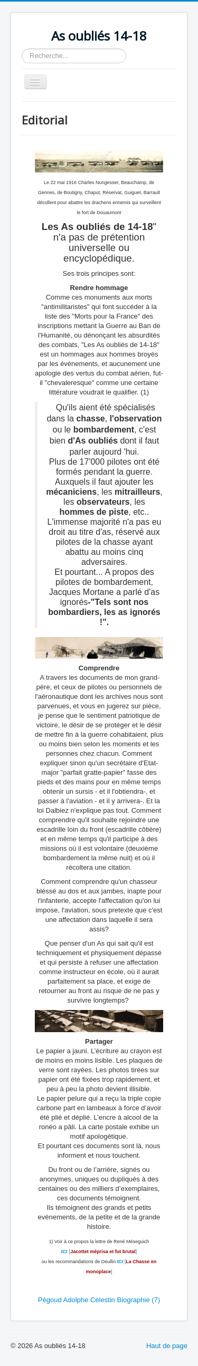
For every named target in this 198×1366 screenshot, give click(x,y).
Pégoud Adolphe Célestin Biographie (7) (99, 1300)
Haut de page (166, 1346)
